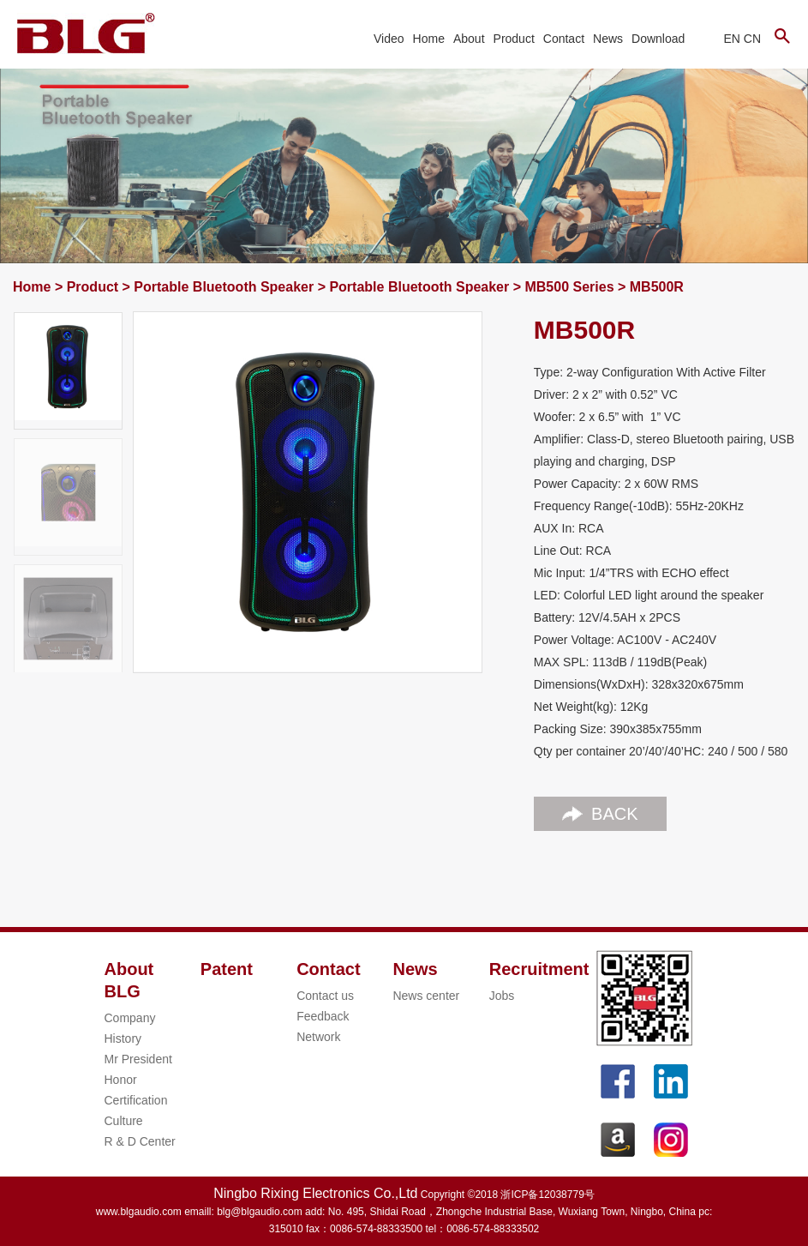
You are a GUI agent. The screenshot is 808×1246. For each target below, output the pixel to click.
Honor (121, 1079)
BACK (599, 813)
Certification (136, 1100)
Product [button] (514, 38)
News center (425, 995)
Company (130, 1018)
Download (658, 38)
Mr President (138, 1059)
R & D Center (140, 1141)
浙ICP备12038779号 (547, 1195)
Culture (124, 1121)
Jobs (502, 995)
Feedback (322, 1016)
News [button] (608, 38)
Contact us (325, 995)
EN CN (742, 38)
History (123, 1038)
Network (318, 1037)
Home (429, 38)
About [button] (469, 38)
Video (389, 38)
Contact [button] (563, 38)
